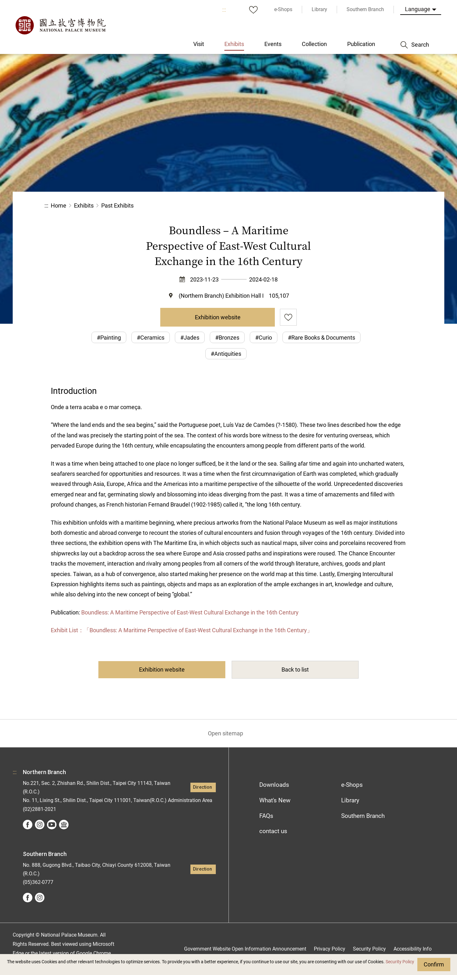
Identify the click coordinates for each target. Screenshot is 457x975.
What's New (274, 800)
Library (350, 800)
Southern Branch (363, 815)
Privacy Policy (329, 949)
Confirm (434, 964)
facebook (27, 824)
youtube (51, 824)
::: (224, 9)
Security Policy (400, 962)
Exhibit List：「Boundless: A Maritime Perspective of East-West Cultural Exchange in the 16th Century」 (182, 630)
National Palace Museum (60, 25)
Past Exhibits (117, 205)
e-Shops (352, 784)
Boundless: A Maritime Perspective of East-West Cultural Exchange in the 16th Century (190, 612)
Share (343, 205)
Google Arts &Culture (64, 824)
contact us (273, 831)
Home (58, 205)
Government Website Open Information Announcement (245, 949)
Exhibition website (218, 317)
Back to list (295, 669)
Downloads (274, 784)
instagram (39, 824)
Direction (202, 787)
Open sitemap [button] (225, 733)
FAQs (266, 815)
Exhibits (84, 205)
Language (417, 9)
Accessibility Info (413, 949)
